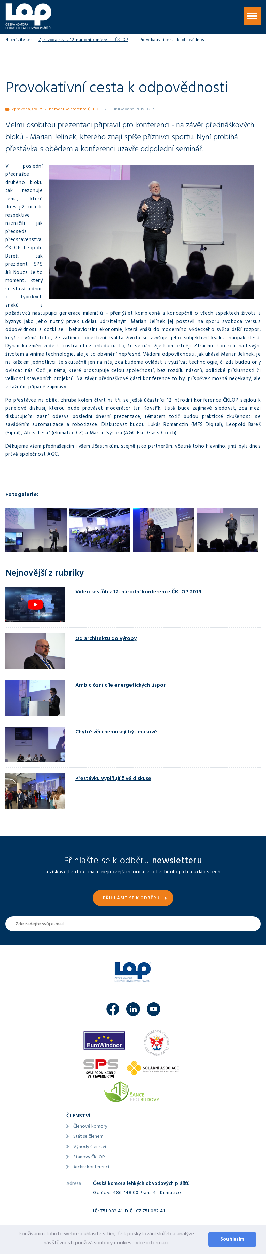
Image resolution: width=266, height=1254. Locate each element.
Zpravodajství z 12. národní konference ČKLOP (83, 40)
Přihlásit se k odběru (131, 899)
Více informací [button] (151, 1243)
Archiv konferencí (91, 1167)
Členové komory (90, 1126)
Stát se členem (88, 1137)
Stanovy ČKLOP (89, 1157)
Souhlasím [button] (232, 1239)
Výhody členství (89, 1147)
